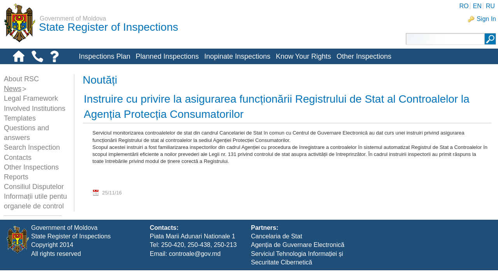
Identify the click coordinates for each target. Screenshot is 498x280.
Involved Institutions (34, 108)
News (12, 89)
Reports (16, 177)
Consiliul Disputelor (34, 187)
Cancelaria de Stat (276, 246)
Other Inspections (364, 56)
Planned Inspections (167, 56)
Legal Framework (31, 98)
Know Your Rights (303, 56)
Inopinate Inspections (237, 56)
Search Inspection (32, 147)
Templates (20, 118)
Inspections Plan (104, 56)
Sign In (486, 19)
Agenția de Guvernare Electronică (297, 255)
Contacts (18, 157)
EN (477, 6)
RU (490, 6)
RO (463, 6)
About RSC (21, 79)
